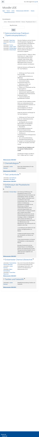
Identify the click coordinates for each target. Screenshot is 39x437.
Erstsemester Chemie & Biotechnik (18, 260)
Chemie (32, 11)
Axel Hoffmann (12, 177)
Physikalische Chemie (9, 12)
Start (13, 30)
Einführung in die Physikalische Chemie (17, 186)
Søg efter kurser (13, 25)
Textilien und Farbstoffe (14, 279)
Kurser (8, 11)
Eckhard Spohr (12, 49)
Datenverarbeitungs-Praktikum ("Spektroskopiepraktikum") (17, 34)
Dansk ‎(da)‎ (3, 434)
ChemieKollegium (12, 163)
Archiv (13, 11)
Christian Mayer (13, 48)
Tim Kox (11, 45)
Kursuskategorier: (7, 19)
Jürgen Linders (12, 46)
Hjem (4, 11)
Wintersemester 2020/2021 (22, 11)
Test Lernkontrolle (12, 175)
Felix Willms (12, 179)
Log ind (36, 1)
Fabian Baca (12, 40)
